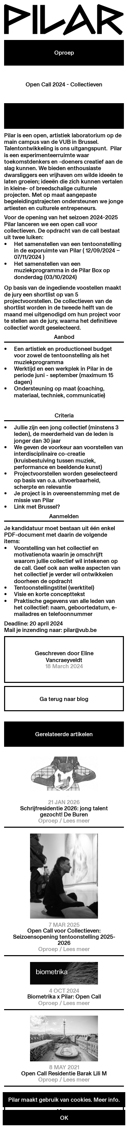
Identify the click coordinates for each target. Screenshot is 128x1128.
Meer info (106, 1099)
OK (64, 1118)
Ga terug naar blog (64, 699)
